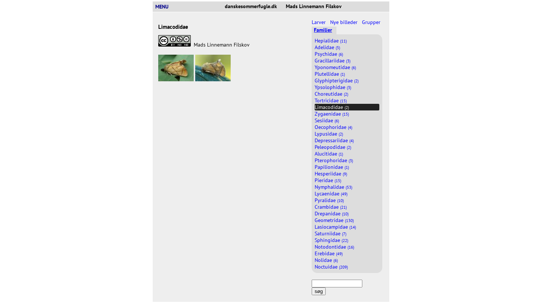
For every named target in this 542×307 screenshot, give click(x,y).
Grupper (372, 22)
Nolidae (326, 260)
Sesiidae (327, 120)
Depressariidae (334, 140)
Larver (319, 22)
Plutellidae (330, 74)
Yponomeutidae (335, 67)
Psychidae (329, 54)
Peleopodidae (333, 147)
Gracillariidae (332, 60)
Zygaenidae (332, 113)
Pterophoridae (334, 160)
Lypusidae (329, 133)
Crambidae (331, 207)
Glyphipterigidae (337, 80)
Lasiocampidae (335, 227)
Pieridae (328, 180)
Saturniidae (330, 233)
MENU (165, 6)
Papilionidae (332, 167)
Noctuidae (331, 266)
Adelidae (327, 47)
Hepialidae (331, 40)
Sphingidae (331, 240)
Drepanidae (332, 213)
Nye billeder (344, 22)
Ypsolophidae (333, 87)
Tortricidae (331, 100)
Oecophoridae (333, 127)
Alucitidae (329, 153)
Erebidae (329, 253)
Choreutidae (331, 94)
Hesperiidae (331, 173)
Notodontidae (334, 246)
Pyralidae (329, 200)
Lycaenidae (331, 193)
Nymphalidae (333, 187)
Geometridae (334, 220)
